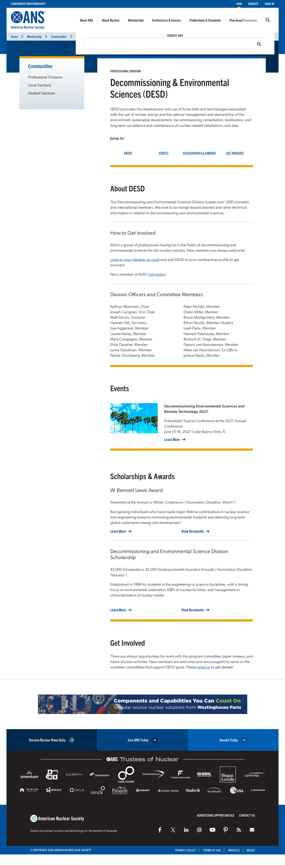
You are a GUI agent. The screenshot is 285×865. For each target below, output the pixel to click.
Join (239, 4)
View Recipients (192, 531)
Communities (58, 36)
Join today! (157, 274)
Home (14, 36)
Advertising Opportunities (215, 815)
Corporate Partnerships (28, 4)
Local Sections (39, 84)
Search (267, 20)
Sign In (269, 4)
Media (251, 850)
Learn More (172, 439)
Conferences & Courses (166, 20)
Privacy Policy (185, 850)
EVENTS (163, 153)
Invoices (234, 850)
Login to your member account (134, 259)
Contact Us (247, 815)
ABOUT (128, 153)
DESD (115, 36)
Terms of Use (212, 850)
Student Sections (41, 92)
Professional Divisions (89, 36)
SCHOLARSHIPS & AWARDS (199, 153)
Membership (135, 20)
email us (203, 666)
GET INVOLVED (235, 153)
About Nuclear (111, 20)
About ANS (86, 20)
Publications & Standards (205, 20)
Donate (253, 4)
